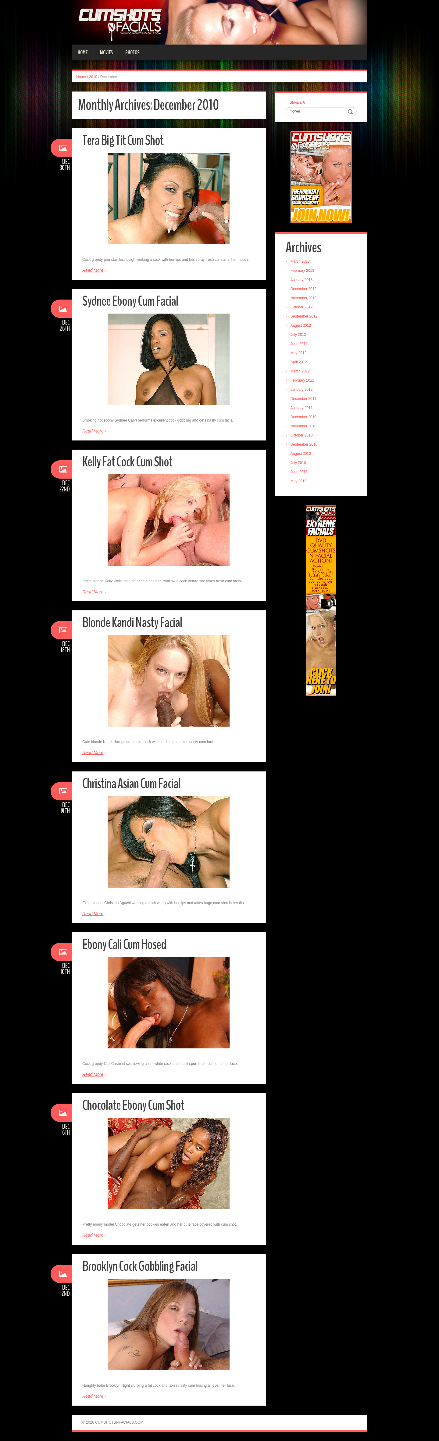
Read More (92, 270)
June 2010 (299, 472)
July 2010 (298, 463)
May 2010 (299, 481)
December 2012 (303, 289)
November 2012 (303, 298)
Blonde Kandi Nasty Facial (132, 622)
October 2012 (302, 307)
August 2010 (301, 453)
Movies (106, 52)
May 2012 (299, 353)
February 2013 (302, 270)
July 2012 (298, 334)
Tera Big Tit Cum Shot (122, 140)
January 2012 (302, 389)
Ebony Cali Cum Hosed (124, 944)
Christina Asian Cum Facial (131, 783)
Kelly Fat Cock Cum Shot (127, 462)
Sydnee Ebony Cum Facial (130, 301)
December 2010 (303, 417)
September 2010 (304, 444)
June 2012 (299, 344)
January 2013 (302, 280)
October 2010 (302, 435)
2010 (93, 77)
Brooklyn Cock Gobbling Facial (140, 1266)
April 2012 (299, 362)
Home (82, 52)
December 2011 (303, 399)
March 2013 (300, 261)
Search (297, 102)
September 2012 (304, 316)
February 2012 (302, 380)
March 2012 (300, 371)
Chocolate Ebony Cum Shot (133, 1105)
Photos (132, 52)
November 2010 (303, 426)
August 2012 (301, 325)
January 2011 (302, 408)
